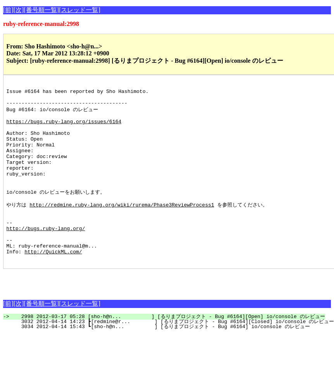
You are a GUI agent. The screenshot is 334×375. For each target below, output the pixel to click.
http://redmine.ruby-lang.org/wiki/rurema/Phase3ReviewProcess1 (121, 226)
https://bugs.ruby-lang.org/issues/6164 (63, 128)
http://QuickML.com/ (53, 282)
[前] (8, 10)
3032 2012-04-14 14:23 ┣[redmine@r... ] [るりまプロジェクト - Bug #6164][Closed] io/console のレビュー (173, 354)
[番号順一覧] (41, 10)
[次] (19, 10)
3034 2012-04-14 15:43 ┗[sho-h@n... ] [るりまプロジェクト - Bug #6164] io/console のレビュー (161, 359)
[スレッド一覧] (79, 10)
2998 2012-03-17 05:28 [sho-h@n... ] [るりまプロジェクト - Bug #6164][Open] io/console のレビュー (168, 349)
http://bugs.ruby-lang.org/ (45, 254)
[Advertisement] (94, 313)
